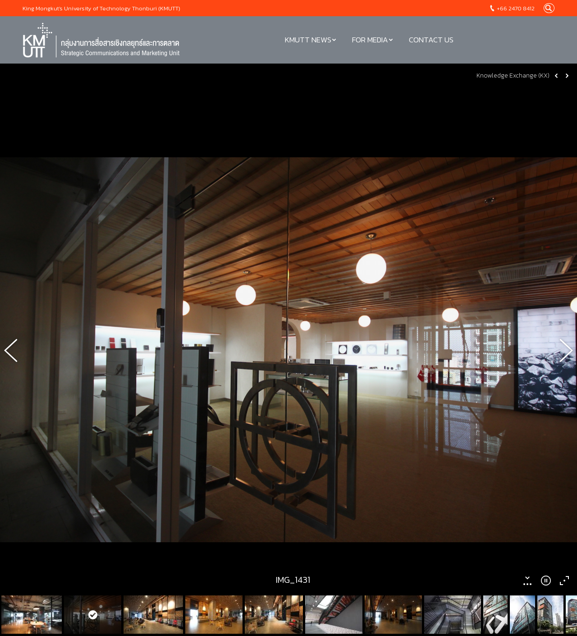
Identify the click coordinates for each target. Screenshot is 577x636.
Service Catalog (45, 600)
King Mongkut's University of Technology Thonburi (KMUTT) (101, 8)
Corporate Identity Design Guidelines (75, 617)
